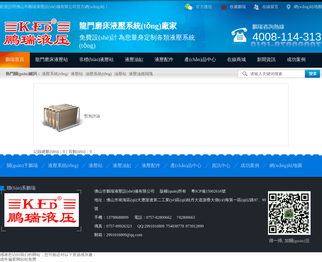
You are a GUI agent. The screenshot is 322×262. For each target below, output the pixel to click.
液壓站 (77, 73)
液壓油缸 (134, 59)
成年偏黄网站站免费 (18, 259)
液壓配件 (164, 59)
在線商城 (236, 59)
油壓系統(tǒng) (99, 73)
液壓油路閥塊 (141, 73)
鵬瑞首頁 (14, 59)
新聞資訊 (266, 59)
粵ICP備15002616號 (208, 191)
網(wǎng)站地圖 (304, 7)
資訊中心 (221, 165)
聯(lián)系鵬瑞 (21, 188)
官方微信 (198, 7)
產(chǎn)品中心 (200, 59)
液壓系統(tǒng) (55, 73)
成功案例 (296, 59)
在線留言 (266, 7)
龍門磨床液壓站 (51, 59)
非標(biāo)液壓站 (96, 59)
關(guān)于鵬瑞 (22, 165)
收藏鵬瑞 (233, 7)
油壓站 (120, 73)
